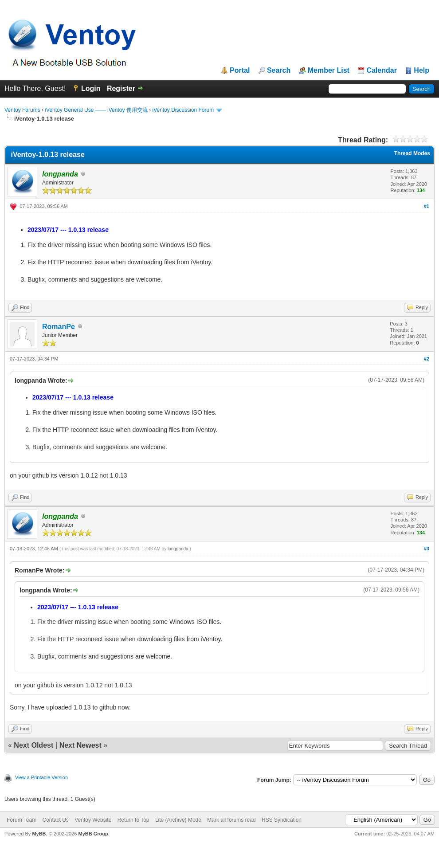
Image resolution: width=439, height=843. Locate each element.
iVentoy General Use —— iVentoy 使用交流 (96, 110)
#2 (426, 358)
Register (121, 88)
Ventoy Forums (22, 110)
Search (278, 70)
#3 (426, 548)
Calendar (381, 70)
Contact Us (55, 820)
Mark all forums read (231, 820)
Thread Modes (412, 153)
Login (91, 88)
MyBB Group (93, 833)
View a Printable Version (41, 777)
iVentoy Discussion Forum (183, 110)
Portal (240, 70)
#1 (426, 206)
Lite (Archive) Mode (178, 820)
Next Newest (80, 745)
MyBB (39, 833)
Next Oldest (33, 745)
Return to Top (133, 820)
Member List (328, 70)
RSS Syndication (282, 820)
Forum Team (21, 820)
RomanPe (58, 326)
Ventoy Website (92, 820)
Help (421, 70)
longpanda (178, 548)
